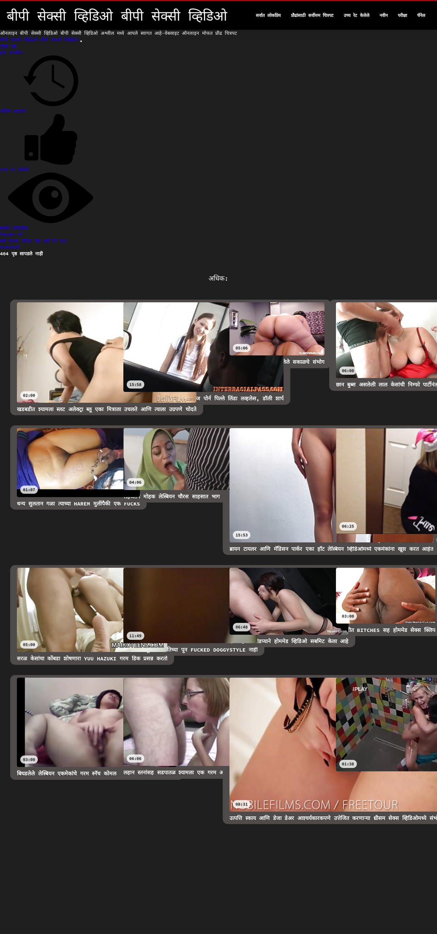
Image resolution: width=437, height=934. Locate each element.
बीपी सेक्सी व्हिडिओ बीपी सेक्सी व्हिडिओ (40, 40)
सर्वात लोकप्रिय (268, 15)
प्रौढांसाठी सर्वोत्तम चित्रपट (312, 15)
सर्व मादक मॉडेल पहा (22, 241)
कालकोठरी (10, 247)
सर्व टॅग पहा (55, 241)
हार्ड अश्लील (11, 52)
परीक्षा (402, 15)
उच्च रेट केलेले (356, 15)
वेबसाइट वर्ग (11, 234)
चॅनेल (421, 15)
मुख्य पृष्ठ (8, 46)
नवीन (384, 15)
